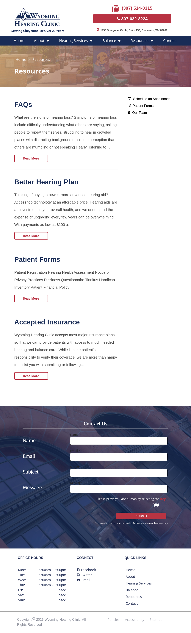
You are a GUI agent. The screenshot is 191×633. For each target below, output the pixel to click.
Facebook (86, 570)
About (44, 40)
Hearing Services (75, 40)
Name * (75, 435)
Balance (108, 40)
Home (26, 40)
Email (83, 580)
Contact (163, 40)
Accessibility (134, 620)
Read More (31, 159)
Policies (113, 620)
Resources (136, 40)
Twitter (84, 575)
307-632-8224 (132, 18)
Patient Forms (141, 106)
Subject (75, 467)
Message (76, 483)
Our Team (137, 113)
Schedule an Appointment (149, 99)
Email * (75, 451)
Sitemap (156, 620)
